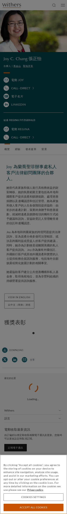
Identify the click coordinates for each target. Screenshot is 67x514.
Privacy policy (35, 489)
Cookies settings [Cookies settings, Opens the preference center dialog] (33, 497)
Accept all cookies (33, 507)
